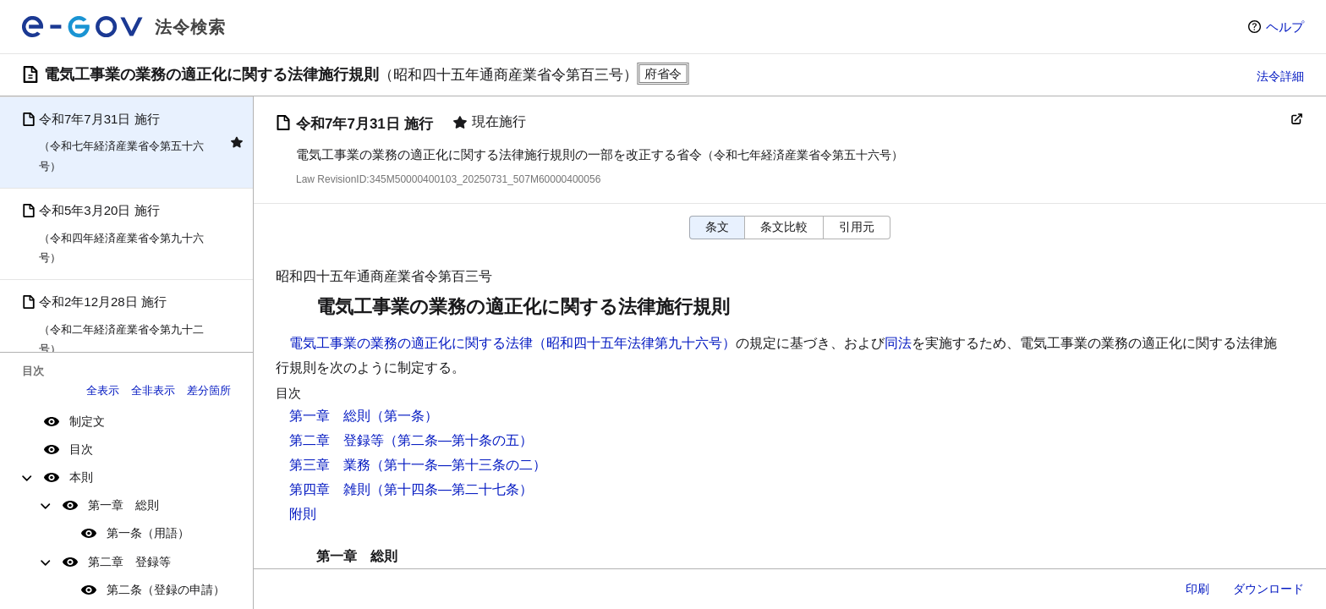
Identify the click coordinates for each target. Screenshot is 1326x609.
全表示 (102, 390)
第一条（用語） (148, 533)
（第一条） (404, 416)
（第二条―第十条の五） (458, 440)
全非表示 (153, 390)
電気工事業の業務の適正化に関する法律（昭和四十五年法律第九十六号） (512, 343)
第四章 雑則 (329, 489)
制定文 (87, 421)
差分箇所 (209, 390)
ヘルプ (1285, 26)
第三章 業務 (329, 465)
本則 (81, 477)
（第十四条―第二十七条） (451, 489)
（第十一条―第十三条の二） (458, 465)
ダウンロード (1268, 588)
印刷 (1197, 588)
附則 (302, 514)
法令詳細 (1280, 76)
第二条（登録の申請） (166, 589)
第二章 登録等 (129, 561)
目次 (81, 449)
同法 (898, 343)
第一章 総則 (123, 505)
